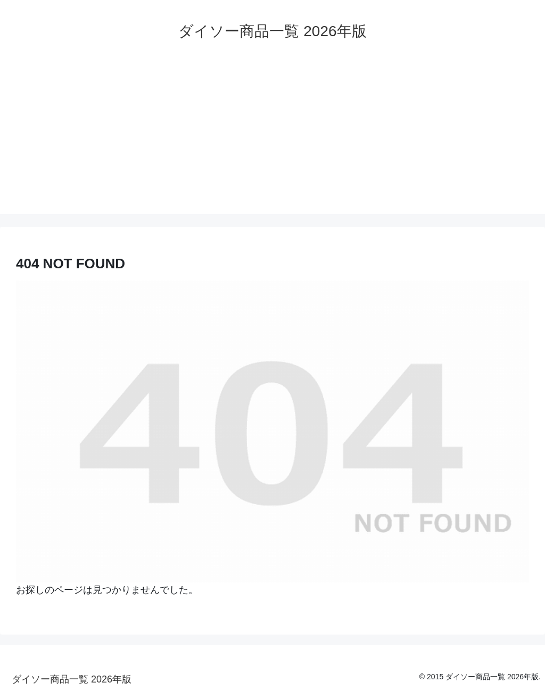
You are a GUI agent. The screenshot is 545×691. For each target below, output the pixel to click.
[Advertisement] (272, 139)
